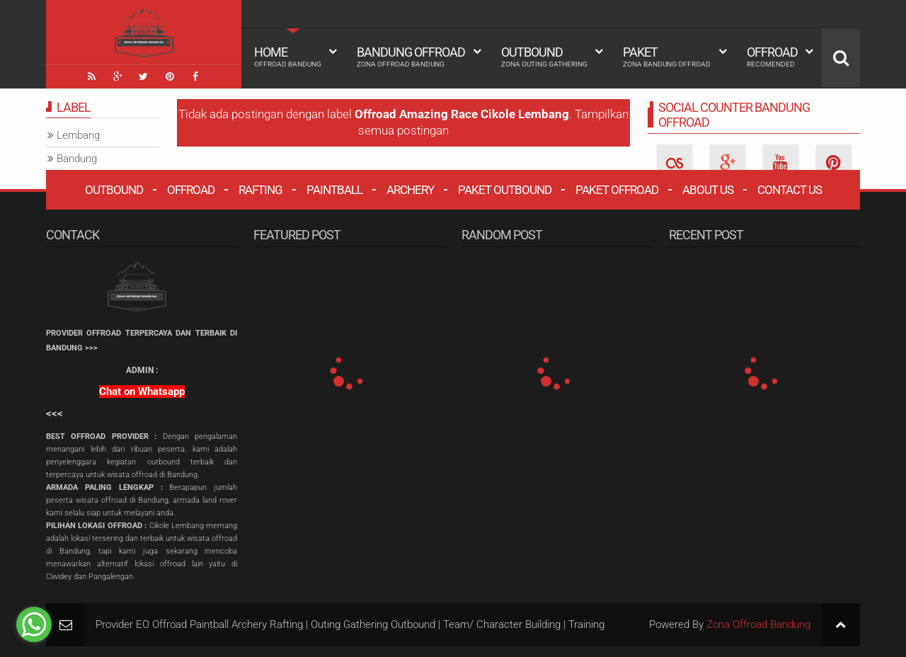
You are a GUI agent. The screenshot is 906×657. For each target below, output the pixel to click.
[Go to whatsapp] (34, 624)
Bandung (77, 158)
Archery (410, 189)
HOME (287, 57)
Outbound (544, 57)
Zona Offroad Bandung (758, 623)
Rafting (260, 189)
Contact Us (789, 189)
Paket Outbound (504, 189)
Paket (667, 57)
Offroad (772, 57)
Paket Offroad (616, 189)
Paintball (334, 189)
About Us (707, 189)
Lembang (78, 135)
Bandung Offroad (411, 57)
